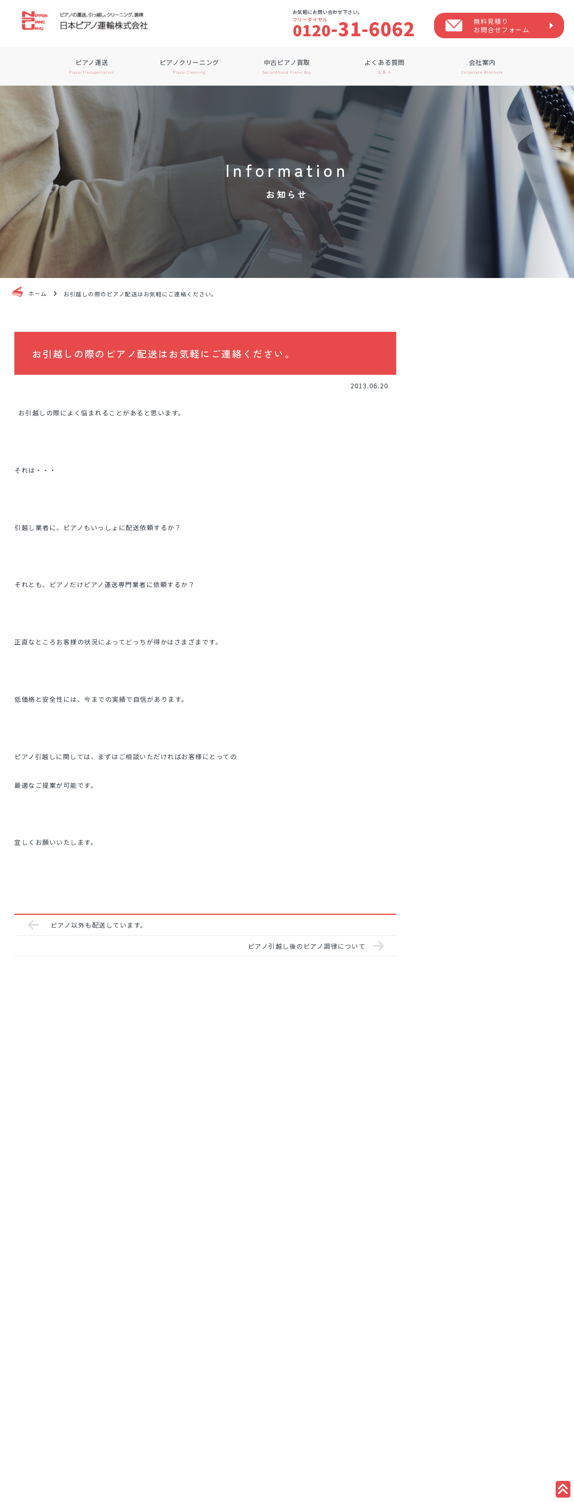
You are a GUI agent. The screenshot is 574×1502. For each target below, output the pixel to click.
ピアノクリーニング (189, 66)
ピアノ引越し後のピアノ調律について (307, 946)
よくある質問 (384, 66)
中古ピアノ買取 (287, 66)
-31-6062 (354, 28)
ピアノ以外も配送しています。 (99, 925)
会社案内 (482, 66)
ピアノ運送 (92, 66)
